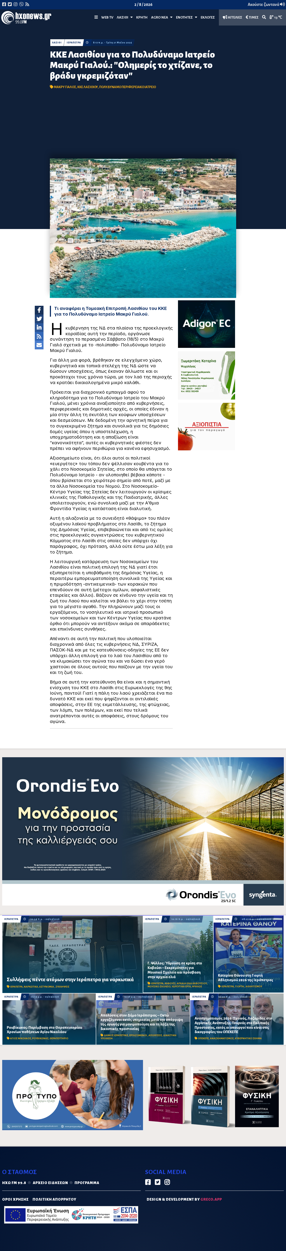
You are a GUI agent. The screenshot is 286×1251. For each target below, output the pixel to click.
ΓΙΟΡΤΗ (239, 986)
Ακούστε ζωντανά (266, 4)
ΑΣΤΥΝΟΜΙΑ (46, 986)
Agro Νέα (162, 17)
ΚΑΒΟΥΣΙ (170, 983)
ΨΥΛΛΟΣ (197, 986)
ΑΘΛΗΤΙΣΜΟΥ (254, 986)
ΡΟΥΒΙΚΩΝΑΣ (40, 1038)
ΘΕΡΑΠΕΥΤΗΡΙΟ (59, 1038)
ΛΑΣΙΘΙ (57, 42)
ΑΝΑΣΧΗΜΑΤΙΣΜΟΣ (222, 1038)
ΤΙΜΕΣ (252, 17)
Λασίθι (125, 17)
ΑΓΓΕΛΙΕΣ (232, 17)
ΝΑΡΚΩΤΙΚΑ (31, 986)
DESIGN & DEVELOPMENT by (184, 1199)
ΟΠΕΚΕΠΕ (203, 1038)
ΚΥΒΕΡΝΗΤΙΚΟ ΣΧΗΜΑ (248, 1038)
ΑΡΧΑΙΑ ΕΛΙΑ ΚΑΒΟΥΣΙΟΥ (192, 983)
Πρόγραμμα (87, 1183)
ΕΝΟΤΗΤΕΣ (186, 17)
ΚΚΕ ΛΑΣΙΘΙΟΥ (87, 87)
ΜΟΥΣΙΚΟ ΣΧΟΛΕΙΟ (159, 986)
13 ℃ (276, 17)
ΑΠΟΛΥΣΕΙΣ (155, 1035)
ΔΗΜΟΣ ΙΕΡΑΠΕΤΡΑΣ (116, 1035)
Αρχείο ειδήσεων (50, 1183)
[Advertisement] (143, 125)
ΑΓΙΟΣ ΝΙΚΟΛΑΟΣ (20, 1038)
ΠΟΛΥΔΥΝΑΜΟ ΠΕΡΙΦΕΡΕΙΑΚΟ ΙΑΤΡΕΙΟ (127, 87)
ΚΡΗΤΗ (142, 17)
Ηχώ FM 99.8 (14, 1183)
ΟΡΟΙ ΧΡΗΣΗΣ (15, 1199)
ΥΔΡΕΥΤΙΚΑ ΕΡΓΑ (181, 986)
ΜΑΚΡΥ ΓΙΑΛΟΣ (65, 87)
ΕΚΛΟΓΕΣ (208, 17)
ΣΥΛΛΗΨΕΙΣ (62, 986)
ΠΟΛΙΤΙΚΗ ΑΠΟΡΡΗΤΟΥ (54, 1199)
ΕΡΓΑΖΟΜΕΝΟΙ (138, 1035)
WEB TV (107, 17)
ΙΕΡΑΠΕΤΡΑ (74, 42)
